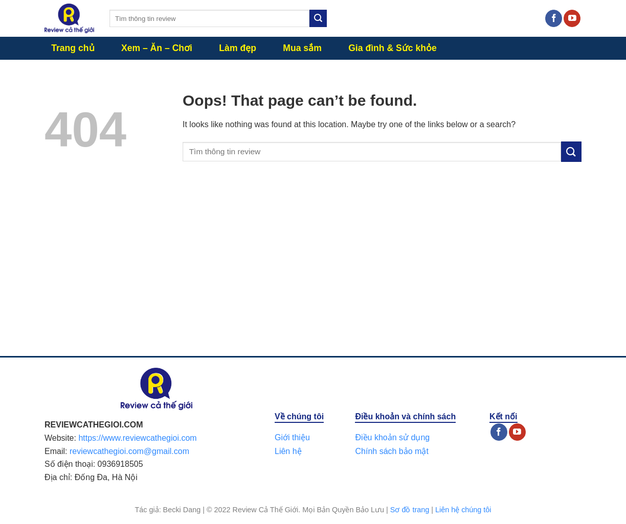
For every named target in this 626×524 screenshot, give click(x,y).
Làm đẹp (237, 48)
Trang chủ (72, 48)
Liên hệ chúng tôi (463, 510)
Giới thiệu (292, 437)
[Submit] (318, 18)
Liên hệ (288, 451)
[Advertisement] (313, 269)
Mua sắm (302, 48)
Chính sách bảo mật (391, 451)
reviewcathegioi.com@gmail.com (129, 451)
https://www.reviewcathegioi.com (137, 438)
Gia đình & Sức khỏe (392, 48)
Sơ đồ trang (409, 510)
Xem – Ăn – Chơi (156, 48)
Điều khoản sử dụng (392, 437)
